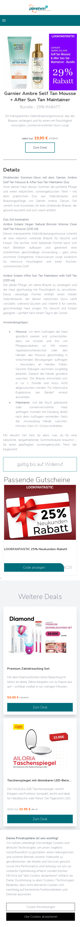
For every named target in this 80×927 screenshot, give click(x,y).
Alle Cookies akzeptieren (40, 917)
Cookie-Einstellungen (40, 907)
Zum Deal (40, 147)
